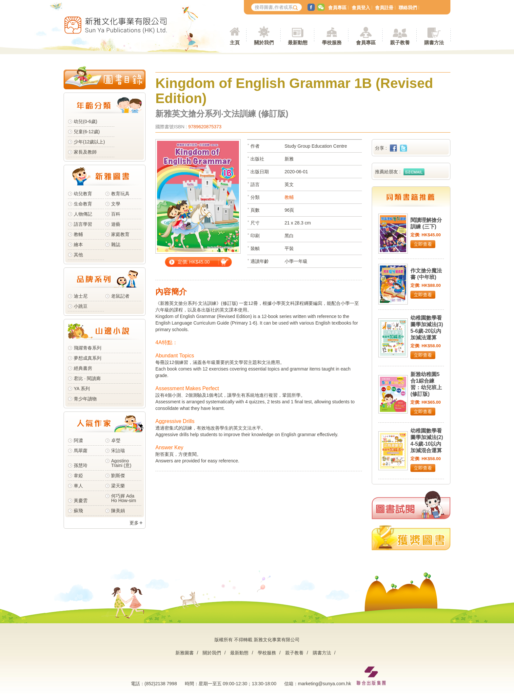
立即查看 (423, 244)
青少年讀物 (85, 398)
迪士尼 (81, 296)
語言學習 (83, 224)
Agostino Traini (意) (121, 463)
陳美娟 (118, 510)
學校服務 (332, 42)
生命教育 (83, 203)
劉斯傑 (118, 475)
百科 (115, 214)
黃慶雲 (81, 500)
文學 (115, 203)
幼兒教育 (83, 193)
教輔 (78, 234)
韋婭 (78, 475)
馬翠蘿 (81, 450)
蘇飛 (78, 510)
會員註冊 (384, 7)
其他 (78, 254)
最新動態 (239, 652)
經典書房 (83, 368)
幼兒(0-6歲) (85, 121)
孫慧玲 (81, 465)
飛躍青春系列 (87, 347)
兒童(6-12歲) (88, 131)
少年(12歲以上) (89, 141)
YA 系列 (82, 388)
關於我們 (212, 652)
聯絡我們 (408, 7)
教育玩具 (120, 193)
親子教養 (294, 652)
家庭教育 (120, 234)
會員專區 (337, 7)
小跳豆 (81, 306)
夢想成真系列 (87, 358)
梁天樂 (118, 485)
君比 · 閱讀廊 (87, 378)
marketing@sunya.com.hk (324, 683)
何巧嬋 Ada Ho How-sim (123, 498)
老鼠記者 (120, 296)
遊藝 (115, 224)
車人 (78, 485)
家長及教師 (85, 152)
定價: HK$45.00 (194, 262)
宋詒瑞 (118, 450)
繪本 (78, 244)
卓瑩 (115, 440)
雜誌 (115, 244)
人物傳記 (83, 214)
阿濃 (78, 440)
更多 (134, 522)
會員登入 (361, 7)
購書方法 (322, 652)
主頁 (235, 42)
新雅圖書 (184, 652)
